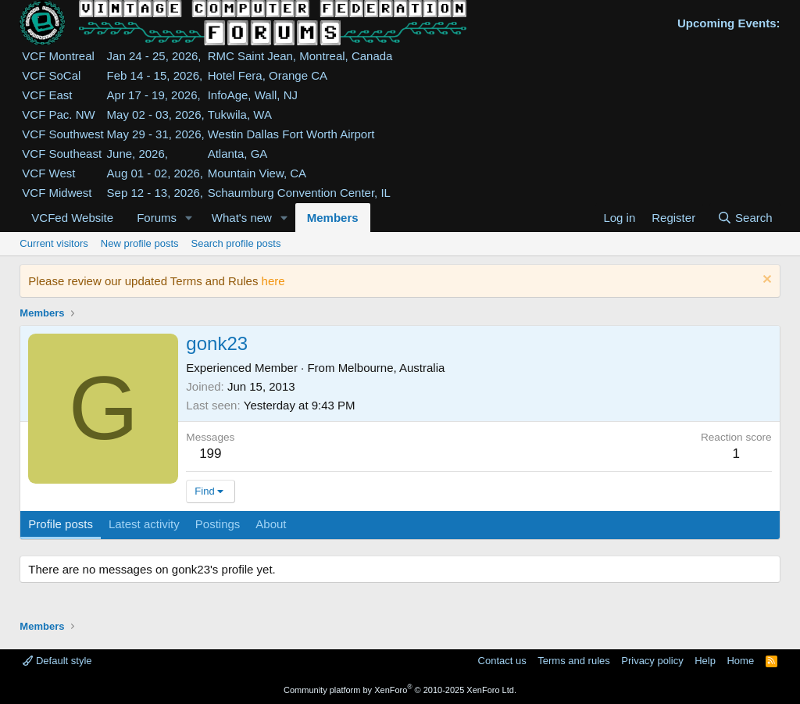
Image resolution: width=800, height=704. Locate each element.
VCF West (48, 173)
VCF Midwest (56, 192)
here (273, 281)
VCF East (47, 95)
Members (333, 217)
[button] (189, 217)
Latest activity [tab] (144, 524)
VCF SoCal (51, 75)
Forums (157, 217)
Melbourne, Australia (391, 367)
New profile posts (140, 243)
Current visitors (54, 243)
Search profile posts (236, 243)
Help (705, 660)
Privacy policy (652, 660)
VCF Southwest (62, 134)
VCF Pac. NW (58, 114)
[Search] (744, 217)
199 (210, 453)
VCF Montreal (58, 56)
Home (740, 660)
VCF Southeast (62, 153)
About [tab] (270, 524)
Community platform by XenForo (400, 690)
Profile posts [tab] (60, 524)
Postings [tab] (218, 524)
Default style (57, 660)
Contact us (502, 660)
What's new (242, 217)
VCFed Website (72, 217)
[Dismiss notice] (765, 281)
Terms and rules (573, 660)
